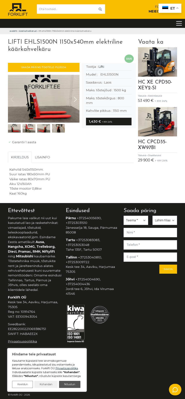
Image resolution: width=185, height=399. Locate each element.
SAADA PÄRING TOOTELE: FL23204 (43, 67)
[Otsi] (100, 9)
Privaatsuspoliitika (22, 341)
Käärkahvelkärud (27, 31)
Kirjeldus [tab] (20, 157)
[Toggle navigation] (179, 23)
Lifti (101, 66)
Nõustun (69, 384)
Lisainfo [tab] (42, 157)
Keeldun (22, 384)
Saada (168, 269)
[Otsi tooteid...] (66, 9)
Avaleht (13, 31)
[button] (75, 99)
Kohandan (46, 384)
